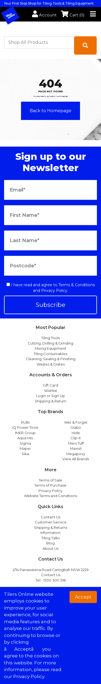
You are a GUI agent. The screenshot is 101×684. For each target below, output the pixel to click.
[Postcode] (50, 266)
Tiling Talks (50, 538)
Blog (50, 543)
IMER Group (25, 433)
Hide (76, 433)
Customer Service (51, 522)
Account (44, 14)
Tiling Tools (50, 338)
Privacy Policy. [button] (29, 676)
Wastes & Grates (51, 364)
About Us (50, 548)
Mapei (25, 448)
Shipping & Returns (50, 527)
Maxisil (75, 448)
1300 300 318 (54, 580)
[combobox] (39, 42)
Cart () (73, 14)
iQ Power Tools (25, 427)
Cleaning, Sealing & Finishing (50, 359)
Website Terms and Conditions (50, 496)
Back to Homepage (50, 110)
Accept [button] (83, 597)
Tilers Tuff (76, 443)
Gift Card (50, 385)
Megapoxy (75, 454)
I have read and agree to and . (50, 287)
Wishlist (50, 390)
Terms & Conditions (76, 284)
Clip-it (76, 438)
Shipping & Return (50, 401)
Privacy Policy (54, 290)
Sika (25, 454)
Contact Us (50, 517)
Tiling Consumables (50, 354)
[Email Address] (50, 190)
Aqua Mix (25, 438)
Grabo (75, 427)
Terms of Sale (50, 480)
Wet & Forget (76, 422)
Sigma (25, 443)
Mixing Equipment (50, 348)
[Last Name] (50, 240)
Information (50, 532)
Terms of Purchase (50, 485)
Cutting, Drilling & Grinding (50, 343)
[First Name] (50, 215)
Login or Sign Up (50, 396)
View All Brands (75, 459)
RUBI (25, 422)
